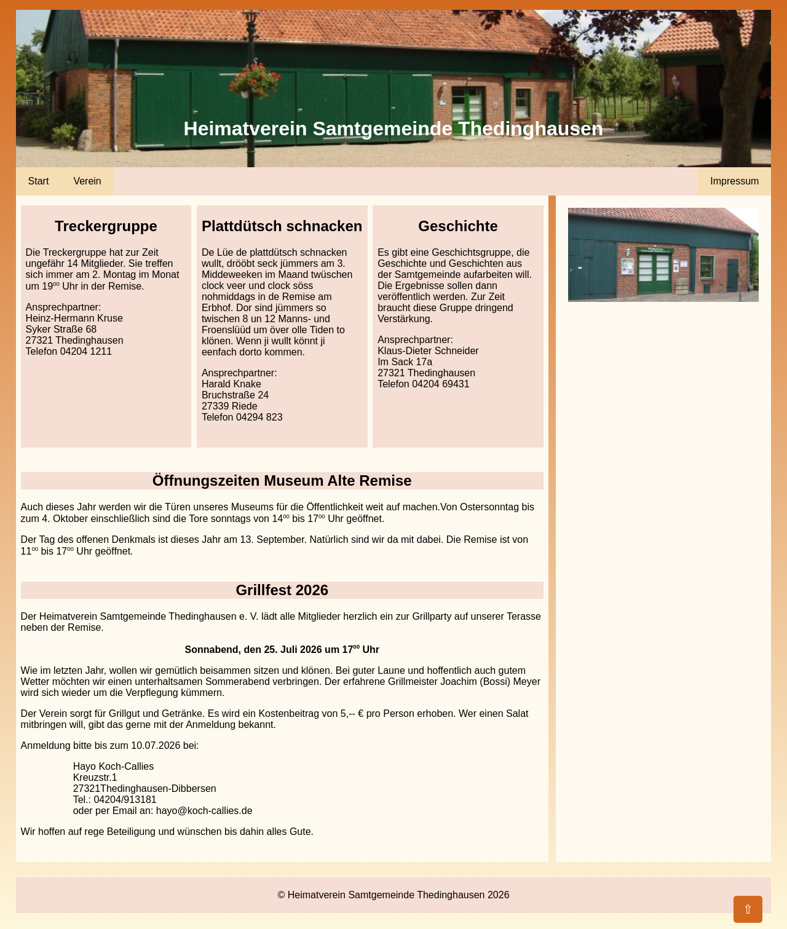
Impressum (734, 181)
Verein (87, 181)
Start (38, 181)
